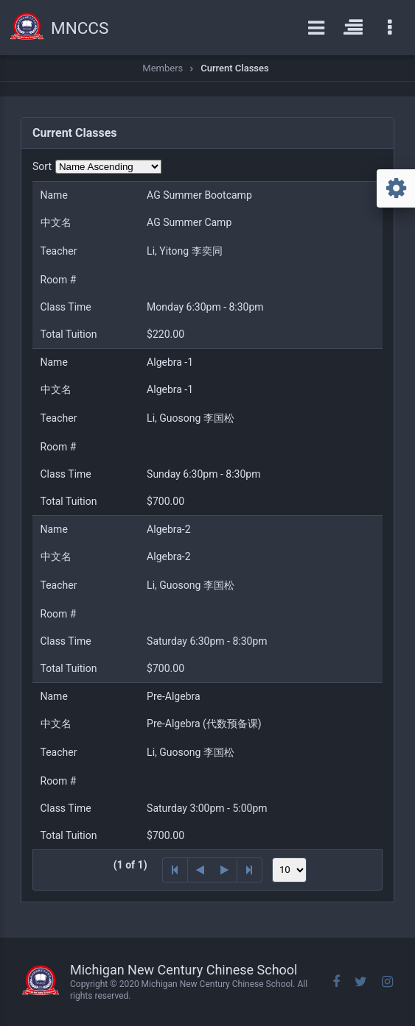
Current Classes (234, 68)
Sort (42, 166)
